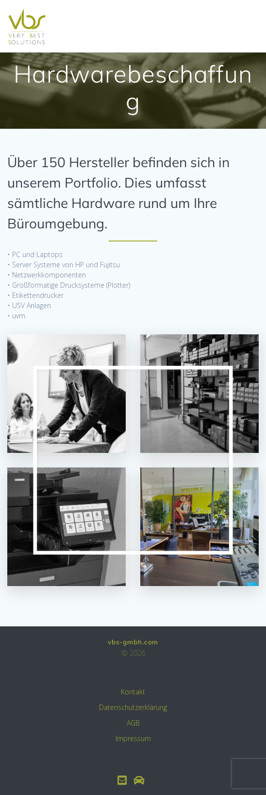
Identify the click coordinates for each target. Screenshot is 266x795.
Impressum (133, 738)
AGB (133, 722)
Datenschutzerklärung (133, 707)
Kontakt (133, 691)
